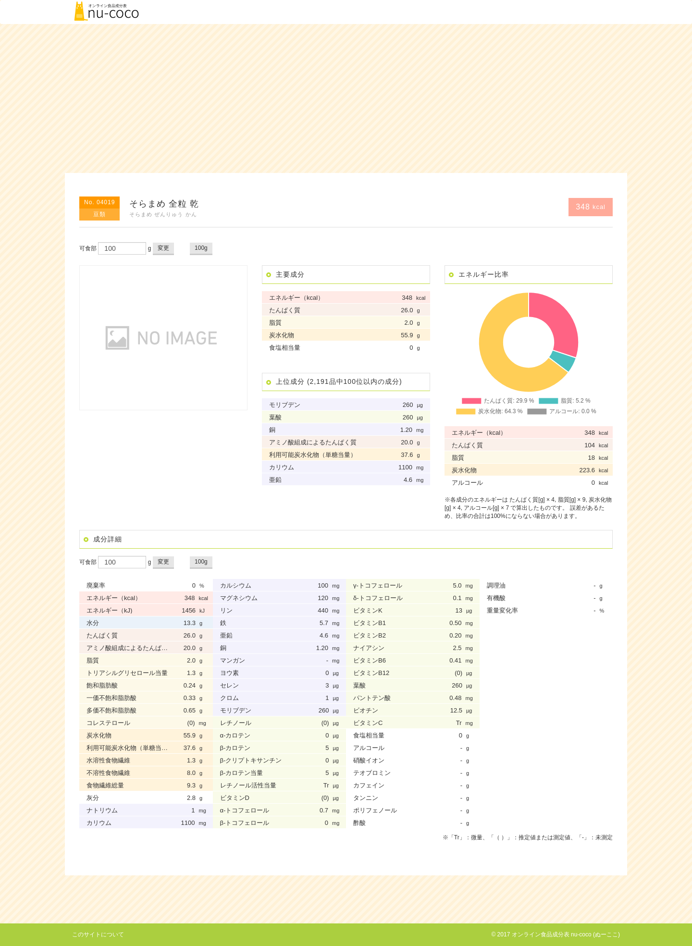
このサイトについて (98, 934)
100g (201, 248)
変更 (163, 248)
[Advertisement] (346, 98)
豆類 (99, 214)
